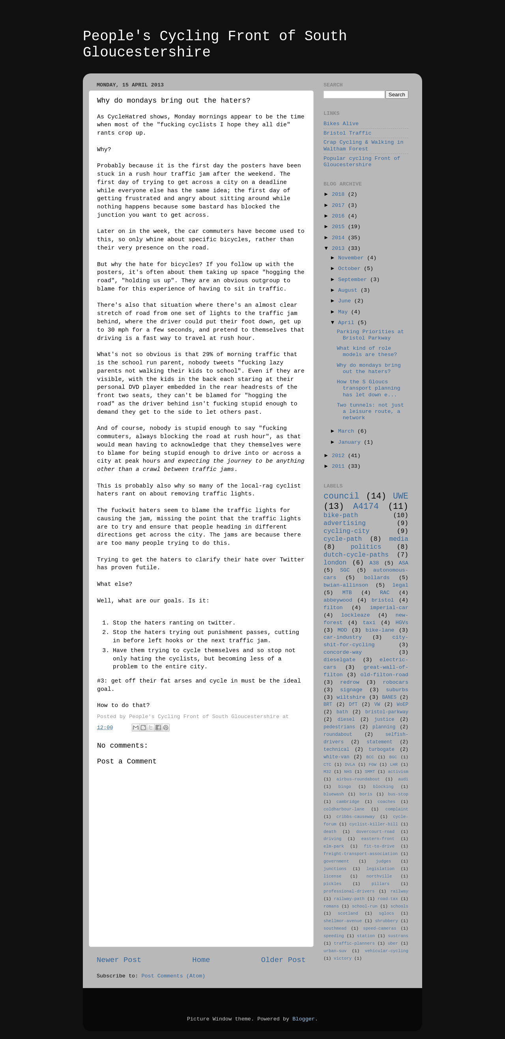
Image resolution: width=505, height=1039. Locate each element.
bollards (377, 578)
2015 (340, 227)
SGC (345, 570)
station (366, 936)
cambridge (348, 801)
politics (366, 547)
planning (383, 727)
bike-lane (380, 630)
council (341, 496)
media (398, 539)
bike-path (341, 515)
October (351, 269)
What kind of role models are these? (367, 351)
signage (351, 690)
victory (343, 958)
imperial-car (389, 608)
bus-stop (398, 794)
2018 (340, 194)
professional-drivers (349, 891)
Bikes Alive (341, 124)
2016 (340, 216)
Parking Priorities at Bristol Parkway (370, 335)
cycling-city (347, 531)
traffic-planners (354, 943)
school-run (365, 906)
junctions (335, 868)
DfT (353, 704)
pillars (380, 883)
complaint (396, 809)
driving (332, 838)
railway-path (349, 898)
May (344, 312)
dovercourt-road (375, 831)
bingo (345, 786)
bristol (383, 600)
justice (384, 719)
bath (342, 712)
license (332, 876)
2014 (340, 238)
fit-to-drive (379, 846)
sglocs (386, 913)
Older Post (283, 960)
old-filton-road (384, 675)
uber (393, 943)
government (336, 861)
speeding (334, 936)
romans (331, 906)
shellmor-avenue (343, 921)
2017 (340, 205)
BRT (328, 704)
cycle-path (343, 539)
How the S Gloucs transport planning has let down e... (368, 388)
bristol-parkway (386, 712)
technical (337, 749)
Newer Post (119, 960)
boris (365, 794)
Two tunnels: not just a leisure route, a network (370, 411)
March (347, 431)
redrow (349, 682)
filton (333, 608)
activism (398, 771)
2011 (340, 466)
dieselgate (339, 660)
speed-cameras (379, 928)
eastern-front (378, 838)
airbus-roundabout (358, 779)
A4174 (366, 506)
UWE (400, 496)
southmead (335, 928)
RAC (384, 593)
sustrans (398, 936)
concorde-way (343, 652)
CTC (327, 764)
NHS (348, 771)
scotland (348, 913)
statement (380, 742)
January (351, 442)
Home (201, 960)
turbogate (381, 749)
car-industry (343, 637)
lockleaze (355, 615)
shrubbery (386, 921)
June (346, 301)
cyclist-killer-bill (374, 824)
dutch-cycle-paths (356, 555)
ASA (403, 563)
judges (383, 861)
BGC (393, 757)
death (330, 831)
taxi (369, 623)
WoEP (402, 704)
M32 (327, 771)
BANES (389, 697)
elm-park (334, 846)
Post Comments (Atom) (173, 976)
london (335, 562)
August (349, 290)
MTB (347, 593)
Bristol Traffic (348, 133)
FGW (372, 764)
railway (399, 891)
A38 (374, 563)
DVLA (350, 764)
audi (403, 779)
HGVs (402, 623)
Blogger (303, 1019)
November (352, 258)
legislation (381, 868)
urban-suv (335, 951)
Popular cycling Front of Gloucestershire (362, 162)
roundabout (338, 734)
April (347, 323)
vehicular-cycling (386, 951)
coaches (386, 801)
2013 (340, 248)
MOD (342, 630)
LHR (394, 764)
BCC (370, 757)
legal (400, 585)
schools (399, 906)
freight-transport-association (361, 853)
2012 (340, 456)
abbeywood (338, 600)
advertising (345, 523)
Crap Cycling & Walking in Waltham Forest (364, 145)
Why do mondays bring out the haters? (369, 368)
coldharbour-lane (344, 809)
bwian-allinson (346, 585)
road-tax (388, 898)
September (354, 280)
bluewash (334, 794)
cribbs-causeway (356, 816)
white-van (337, 757)
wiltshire (351, 697)
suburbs (397, 690)
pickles (332, 883)
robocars (395, 682)
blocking (383, 786)
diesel (346, 719)
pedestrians (339, 727)
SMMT (370, 771)
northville (379, 876)
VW (377, 704)
